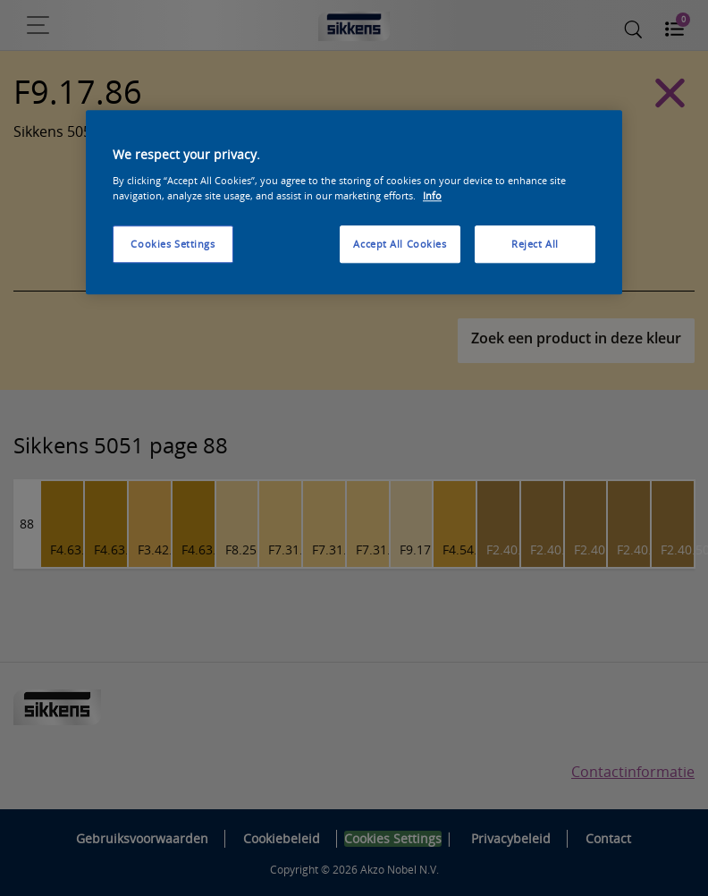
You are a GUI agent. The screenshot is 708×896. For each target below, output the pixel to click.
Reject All (535, 243)
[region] (354, 203)
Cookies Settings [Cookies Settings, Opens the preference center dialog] (173, 243)
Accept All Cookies (399, 243)
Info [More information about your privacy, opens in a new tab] (432, 195)
